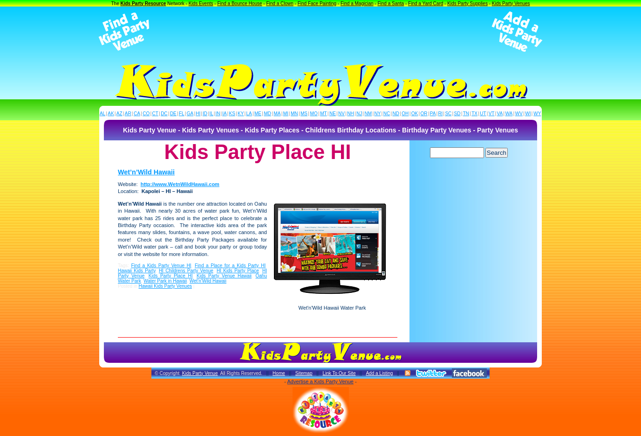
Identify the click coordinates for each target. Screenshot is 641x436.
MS (303, 113)
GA (190, 113)
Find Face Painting (317, 3)
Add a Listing (379, 373)
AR (128, 113)
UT (483, 113)
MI (285, 113)
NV (341, 113)
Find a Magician (357, 3)
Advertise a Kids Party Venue (320, 381)
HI (198, 113)
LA (249, 113)
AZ (119, 113)
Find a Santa (390, 3)
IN (217, 113)
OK (414, 113)
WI (528, 113)
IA (224, 113)
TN (466, 113)
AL (102, 113)
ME (257, 113)
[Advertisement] (320, 32)
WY (537, 113)
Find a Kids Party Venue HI (161, 265)
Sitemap (304, 373)
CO (146, 113)
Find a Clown (279, 3)
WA (509, 113)
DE (173, 113)
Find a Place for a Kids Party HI (230, 265)
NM (368, 113)
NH (350, 113)
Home (279, 373)
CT (155, 113)
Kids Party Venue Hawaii (224, 275)
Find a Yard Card (425, 3)
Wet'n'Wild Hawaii (208, 281)
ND (396, 113)
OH (405, 113)
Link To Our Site (338, 373)
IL (211, 113)
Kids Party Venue (200, 373)
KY (241, 113)
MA (277, 113)
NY (377, 113)
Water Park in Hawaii (165, 281)
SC (448, 113)
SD (457, 113)
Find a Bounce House (239, 3)
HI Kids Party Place (238, 270)
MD (268, 113)
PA (433, 113)
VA (500, 113)
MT (323, 113)
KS (232, 113)
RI (440, 113)
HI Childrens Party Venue (186, 270)
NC (386, 113)
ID (205, 113)
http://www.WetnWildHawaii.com (180, 184)
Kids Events (201, 3)
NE (332, 113)
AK (111, 113)
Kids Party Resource (143, 3)
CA (137, 113)
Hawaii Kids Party (137, 270)
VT (492, 113)
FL (181, 113)
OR (424, 113)
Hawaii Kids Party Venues (165, 286)
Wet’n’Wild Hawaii (146, 172)
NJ (359, 113)
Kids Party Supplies (467, 3)
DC (164, 113)
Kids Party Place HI (171, 275)
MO (314, 113)
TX (474, 113)
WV (519, 113)
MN (294, 113)
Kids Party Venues (511, 3)
